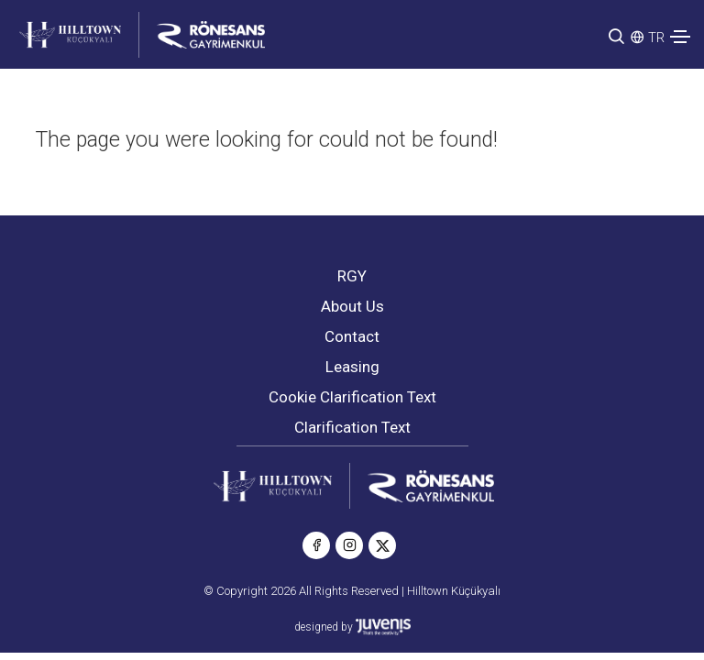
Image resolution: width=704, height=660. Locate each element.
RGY (352, 276)
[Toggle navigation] (680, 36)
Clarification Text (352, 427)
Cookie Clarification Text (352, 397)
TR (656, 37)
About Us (352, 306)
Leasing (352, 367)
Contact (352, 336)
